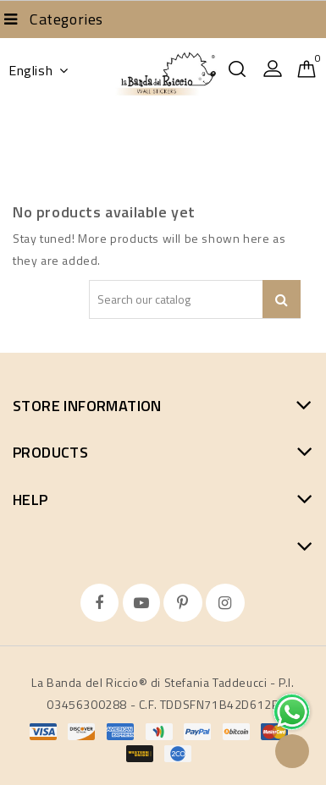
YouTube (143, 603)
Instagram (227, 603)
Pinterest (184, 603)
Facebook (101, 603)
